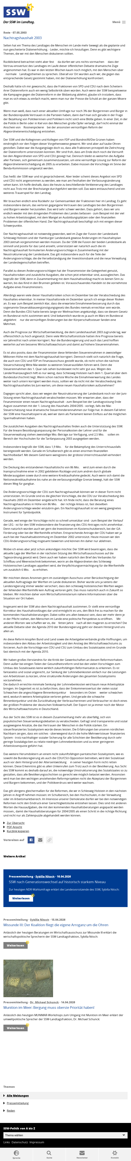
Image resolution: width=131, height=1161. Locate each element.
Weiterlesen (22, 897)
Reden (9, 1111)
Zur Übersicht (14, 823)
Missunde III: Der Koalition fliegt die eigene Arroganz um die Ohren (55, 925)
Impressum (37, 1142)
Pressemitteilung (16, 1103)
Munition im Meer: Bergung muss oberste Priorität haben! (48, 1008)
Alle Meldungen (16, 1096)
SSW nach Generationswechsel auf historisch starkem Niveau (57, 882)
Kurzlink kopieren (16, 831)
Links (6, 1142)
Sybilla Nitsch (45, 876)
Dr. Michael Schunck (44, 1002)
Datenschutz (20, 1142)
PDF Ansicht (12, 827)
